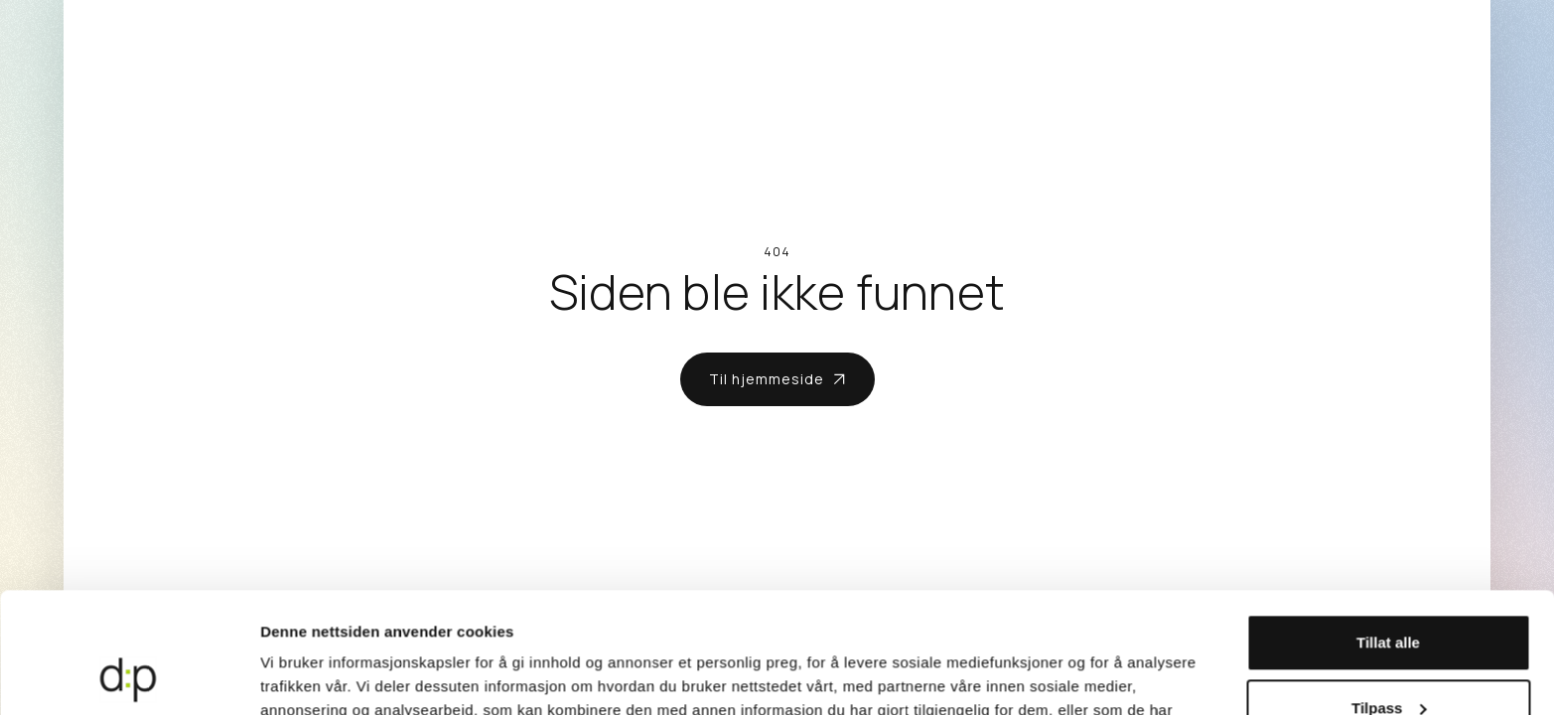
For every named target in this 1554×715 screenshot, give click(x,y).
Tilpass (1388, 594)
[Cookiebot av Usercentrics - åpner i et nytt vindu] (128, 676)
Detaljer (288, 675)
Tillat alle (1388, 529)
